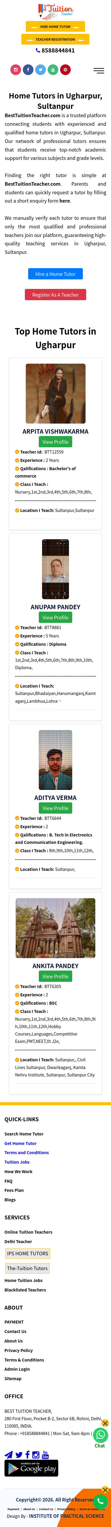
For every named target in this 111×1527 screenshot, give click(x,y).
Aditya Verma (55, 797)
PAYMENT (14, 1322)
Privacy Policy (18, 1350)
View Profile (56, 441)
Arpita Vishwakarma (55, 431)
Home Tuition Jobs (23, 1280)
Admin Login (17, 1369)
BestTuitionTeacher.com (32, 115)
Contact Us (15, 1331)
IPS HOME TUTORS (27, 1253)
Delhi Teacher (18, 1241)
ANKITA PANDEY (55, 965)
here (64, 200)
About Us (13, 1341)
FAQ (8, 1181)
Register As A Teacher (55, 294)
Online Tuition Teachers (28, 1232)
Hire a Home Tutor (56, 273)
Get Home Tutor (20, 1143)
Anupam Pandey (55, 606)
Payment (14, 1509)
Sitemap (12, 1378)
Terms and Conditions (26, 1152)
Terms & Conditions (24, 1360)
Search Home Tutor (24, 1134)
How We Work (18, 1171)
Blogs (10, 1199)
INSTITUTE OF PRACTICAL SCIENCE (66, 1516)
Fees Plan (14, 1190)
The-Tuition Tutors (27, 1268)
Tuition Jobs (17, 1162)
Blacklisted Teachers (25, 1290)
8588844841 (55, 50)
